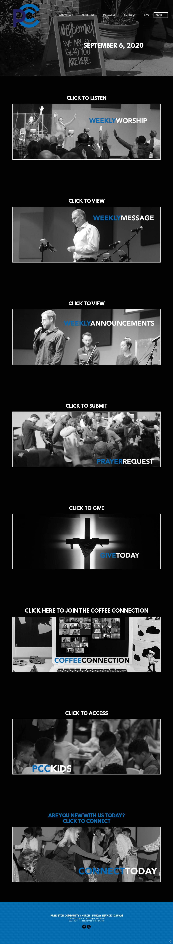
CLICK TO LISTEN (87, 98)
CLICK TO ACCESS (86, 714)
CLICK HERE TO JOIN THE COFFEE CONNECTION (86, 611)
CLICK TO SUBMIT (86, 406)
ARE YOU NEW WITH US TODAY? (86, 816)
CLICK (76, 304)
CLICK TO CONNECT (86, 821)
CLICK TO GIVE (86, 509)
